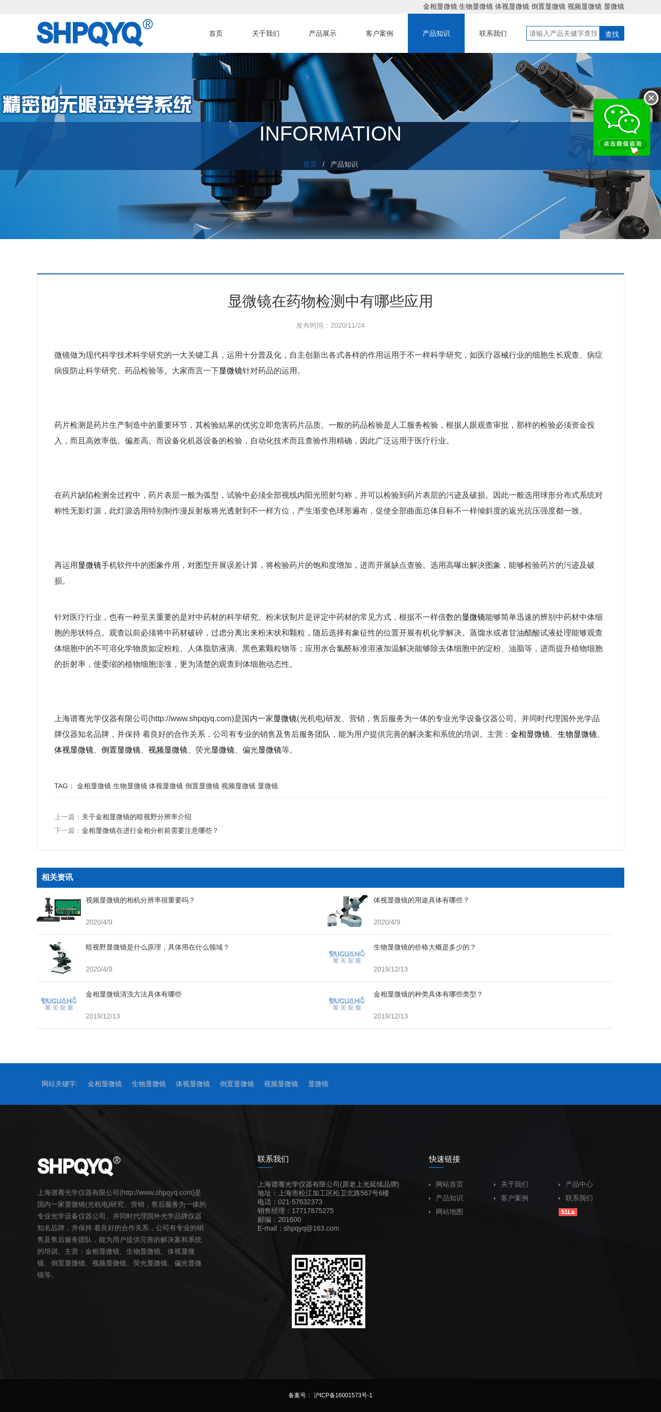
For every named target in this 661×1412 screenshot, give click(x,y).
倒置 (109, 750)
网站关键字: (60, 1084)
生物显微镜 (476, 6)
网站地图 (446, 1212)
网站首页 (446, 1184)
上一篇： (122, 817)
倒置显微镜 (548, 6)
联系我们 (576, 1198)
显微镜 (614, 6)
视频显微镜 (584, 6)
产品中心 (576, 1184)
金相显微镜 (440, 6)
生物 (565, 734)
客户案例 (511, 1198)
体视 (62, 750)
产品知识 (446, 1198)
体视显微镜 (512, 6)
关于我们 (511, 1184)
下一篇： (136, 830)
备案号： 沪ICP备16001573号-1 (330, 1395)
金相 (518, 734)
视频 (156, 750)
